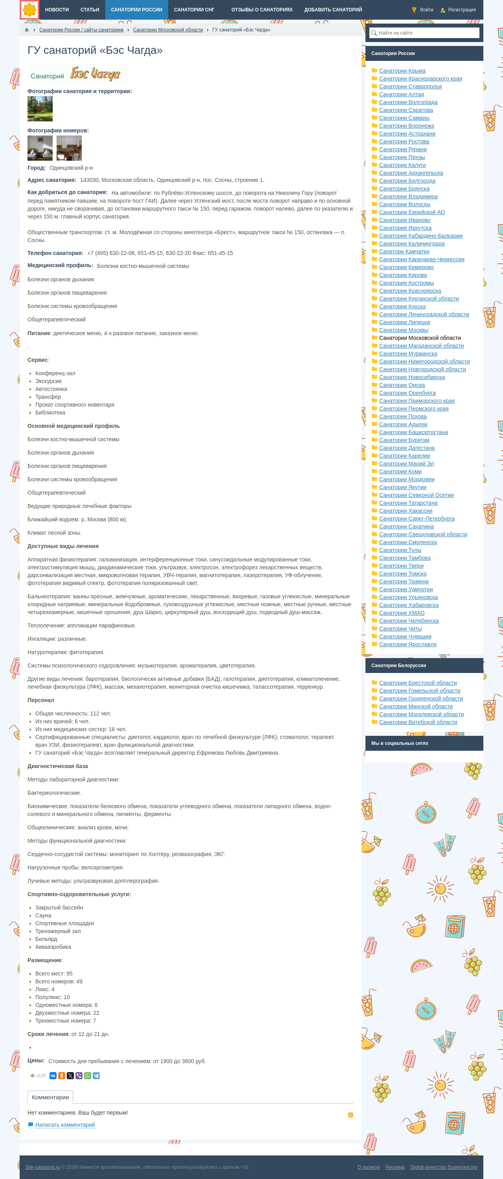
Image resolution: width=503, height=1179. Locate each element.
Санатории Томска (403, 573)
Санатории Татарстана (408, 503)
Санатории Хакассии (406, 511)
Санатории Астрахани (407, 133)
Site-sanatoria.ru (43, 1167)
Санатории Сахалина (406, 526)
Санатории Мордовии (407, 479)
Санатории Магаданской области (421, 346)
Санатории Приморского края (417, 401)
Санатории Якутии (402, 487)
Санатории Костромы (406, 283)
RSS (350, 1115)
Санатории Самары (404, 118)
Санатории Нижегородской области (424, 361)
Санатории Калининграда (411, 243)
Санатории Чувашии (405, 636)
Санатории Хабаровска (409, 605)
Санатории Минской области (416, 706)
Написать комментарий (65, 1125)
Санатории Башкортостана (413, 432)
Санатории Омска (402, 385)
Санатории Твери (401, 566)
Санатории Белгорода (407, 181)
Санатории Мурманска (408, 353)
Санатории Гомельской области (420, 691)
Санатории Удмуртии (406, 589)
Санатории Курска (402, 306)
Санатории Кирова (403, 275)
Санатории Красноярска (410, 291)
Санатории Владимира (408, 196)
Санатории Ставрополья (410, 86)
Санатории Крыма (402, 71)
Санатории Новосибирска (412, 377)
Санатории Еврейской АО (412, 212)
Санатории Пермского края (414, 408)
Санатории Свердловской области (423, 534)
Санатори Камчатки (404, 251)
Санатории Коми (400, 471)
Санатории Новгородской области (422, 369)
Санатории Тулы (400, 550)
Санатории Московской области (420, 338)
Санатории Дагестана (407, 448)
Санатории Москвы (403, 330)
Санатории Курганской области (419, 298)
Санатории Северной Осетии (416, 495)
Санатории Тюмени (404, 581)
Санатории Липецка (404, 322)
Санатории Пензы (402, 157)
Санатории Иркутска (405, 228)
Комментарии (50, 1097)
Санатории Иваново (404, 220)
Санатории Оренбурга (407, 393)
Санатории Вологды (404, 204)
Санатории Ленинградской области (424, 314)
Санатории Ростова (404, 141)
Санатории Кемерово (406, 267)
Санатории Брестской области (418, 683)
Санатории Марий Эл (406, 463)
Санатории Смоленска (408, 542)
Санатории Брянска (404, 188)
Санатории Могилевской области (421, 714)
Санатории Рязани (403, 149)
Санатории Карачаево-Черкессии (421, 259)
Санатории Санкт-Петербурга (417, 518)
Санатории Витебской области (418, 722)
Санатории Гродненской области (421, 698)
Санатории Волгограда (408, 102)
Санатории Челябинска (409, 621)
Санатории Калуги (402, 165)
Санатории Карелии (404, 456)
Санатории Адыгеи (403, 424)
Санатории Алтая (401, 94)
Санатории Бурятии (404, 440)
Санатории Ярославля (408, 644)
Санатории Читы (400, 628)
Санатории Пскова (403, 416)
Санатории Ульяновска (408, 597)
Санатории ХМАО (402, 613)
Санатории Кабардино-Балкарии (421, 236)
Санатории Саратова (406, 110)
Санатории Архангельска (411, 173)
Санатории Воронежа (406, 126)
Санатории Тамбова (405, 558)
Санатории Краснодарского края (420, 78)
